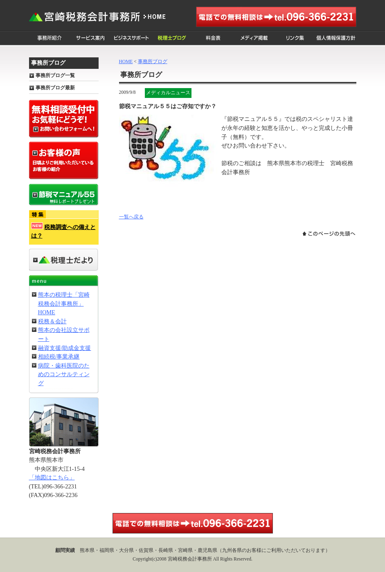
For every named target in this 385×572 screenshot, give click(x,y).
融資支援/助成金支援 (64, 348)
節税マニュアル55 (64, 195)
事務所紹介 (49, 38)
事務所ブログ (152, 61)
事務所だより (64, 260)
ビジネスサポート (131, 38)
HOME (126, 61)
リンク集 (295, 38)
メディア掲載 (254, 38)
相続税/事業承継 (59, 356)
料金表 (213, 38)
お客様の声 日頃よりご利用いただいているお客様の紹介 (64, 160)
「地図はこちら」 (52, 477)
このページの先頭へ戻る (328, 233)
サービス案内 (90, 38)
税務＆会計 (52, 321)
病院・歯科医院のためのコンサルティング (64, 374)
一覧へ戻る (131, 216)
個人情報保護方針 (335, 38)
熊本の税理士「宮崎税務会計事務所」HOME (64, 303)
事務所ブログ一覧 (55, 75)
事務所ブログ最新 (55, 87)
